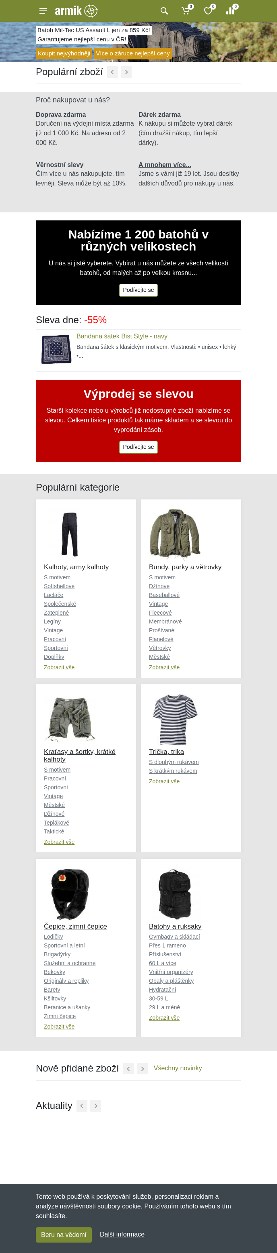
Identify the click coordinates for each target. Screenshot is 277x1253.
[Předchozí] (112, 72)
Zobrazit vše (59, 667)
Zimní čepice (60, 1016)
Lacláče (53, 595)
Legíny (52, 621)
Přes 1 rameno (167, 945)
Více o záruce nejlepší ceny (133, 53)
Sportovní (56, 648)
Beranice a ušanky (67, 1007)
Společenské (60, 604)
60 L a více (162, 963)
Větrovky (160, 648)
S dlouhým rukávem (174, 762)
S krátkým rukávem (173, 771)
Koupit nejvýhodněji (64, 53)
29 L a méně (164, 1007)
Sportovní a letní (64, 945)
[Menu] (43, 11)
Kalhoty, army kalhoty (76, 567)
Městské (159, 657)
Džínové (159, 586)
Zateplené (56, 612)
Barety (52, 989)
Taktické (54, 831)
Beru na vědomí (64, 1234)
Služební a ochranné (69, 963)
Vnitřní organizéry (171, 972)
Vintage (53, 630)
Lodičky (53, 936)
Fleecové (160, 612)
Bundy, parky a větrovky (185, 567)
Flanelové (161, 639)
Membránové (165, 621)
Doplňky (54, 657)
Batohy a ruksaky (175, 926)
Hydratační (162, 989)
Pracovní (55, 639)
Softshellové (59, 586)
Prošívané (161, 630)
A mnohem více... (164, 164)
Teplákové (56, 822)
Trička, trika (166, 752)
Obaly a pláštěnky (171, 981)
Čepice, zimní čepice (75, 926)
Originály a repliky (66, 981)
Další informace (122, 1234)
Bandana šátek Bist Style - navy (121, 336)
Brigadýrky (57, 954)
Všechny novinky (178, 1068)
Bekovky (54, 972)
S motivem (57, 577)
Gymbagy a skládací (174, 936)
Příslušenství (165, 954)
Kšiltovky (55, 998)
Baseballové (164, 595)
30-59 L (158, 998)
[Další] (126, 72)
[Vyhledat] (163, 10)
